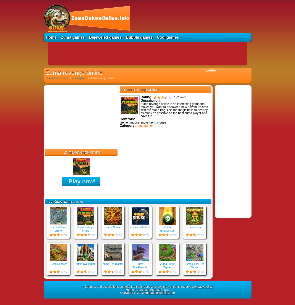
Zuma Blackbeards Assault (140, 267)
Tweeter (210, 70)
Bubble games (139, 37)
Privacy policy (203, 286)
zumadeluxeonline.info (160, 292)
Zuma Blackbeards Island (167, 231)
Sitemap (154, 289)
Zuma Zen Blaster (113, 263)
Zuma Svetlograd (85, 263)
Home (51, 37)
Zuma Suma (113, 227)
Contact (141, 289)
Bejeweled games (105, 37)
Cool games (168, 37)
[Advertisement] (147, 53)
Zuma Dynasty (58, 263)
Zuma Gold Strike (140, 227)
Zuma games (73, 37)
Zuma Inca (195, 227)
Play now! (82, 181)
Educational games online (138, 150)
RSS (166, 289)
